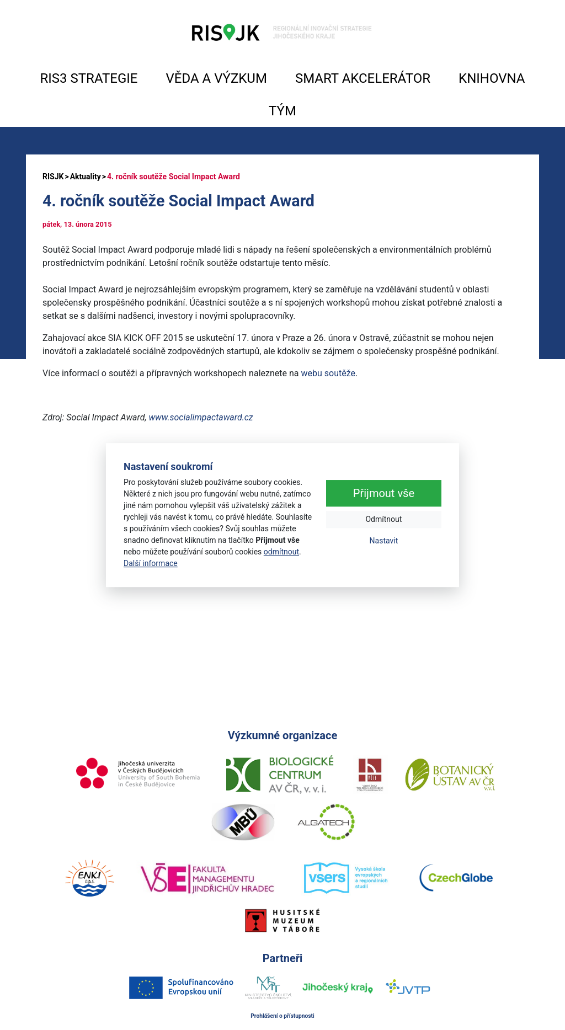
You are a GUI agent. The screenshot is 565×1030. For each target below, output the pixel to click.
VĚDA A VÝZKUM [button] (216, 78)
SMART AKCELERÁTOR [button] (362, 78)
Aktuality (85, 176)
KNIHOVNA (492, 78)
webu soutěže (328, 373)
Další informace (151, 563)
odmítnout (281, 551)
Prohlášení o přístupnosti (282, 1016)
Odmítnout (383, 519)
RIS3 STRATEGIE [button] (89, 78)
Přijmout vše (383, 493)
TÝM (282, 111)
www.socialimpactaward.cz (200, 417)
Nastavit (384, 541)
